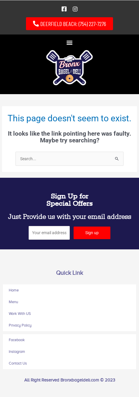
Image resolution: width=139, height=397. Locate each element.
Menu (13, 302)
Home (14, 290)
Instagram (17, 351)
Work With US (20, 313)
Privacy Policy (20, 325)
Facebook (17, 340)
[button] (69, 42)
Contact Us (18, 363)
